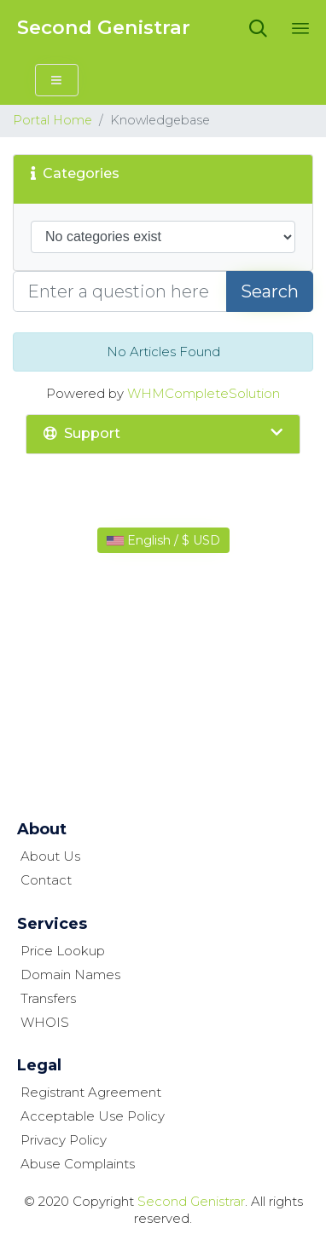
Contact (46, 880)
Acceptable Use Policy (92, 1116)
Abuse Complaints (77, 1164)
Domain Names (70, 974)
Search (270, 291)
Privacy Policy (63, 1140)
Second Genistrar (103, 27)
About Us (50, 856)
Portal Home (52, 120)
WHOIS (44, 1022)
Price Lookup (62, 951)
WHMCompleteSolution (203, 393)
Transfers (48, 998)
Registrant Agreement (90, 1092)
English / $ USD (163, 540)
